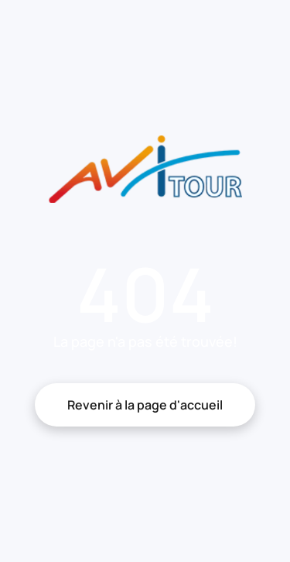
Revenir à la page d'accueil (145, 404)
